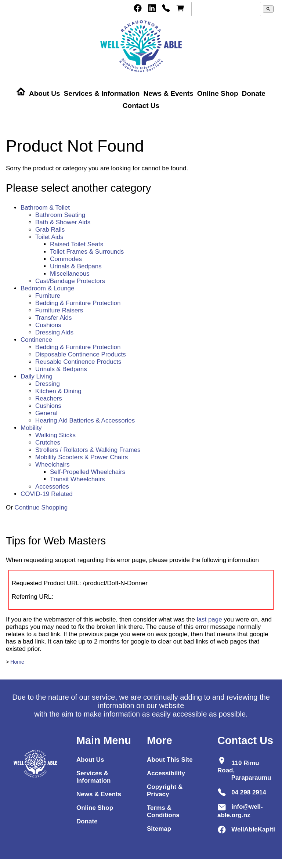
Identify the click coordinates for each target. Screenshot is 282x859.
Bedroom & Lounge (48, 288)
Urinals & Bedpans (76, 266)
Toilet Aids (49, 236)
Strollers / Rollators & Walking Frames (88, 449)
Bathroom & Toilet (45, 207)
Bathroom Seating (60, 214)
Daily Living (37, 376)
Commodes (66, 258)
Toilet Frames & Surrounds (87, 251)
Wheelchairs (52, 464)
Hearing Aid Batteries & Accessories (85, 420)
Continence (36, 339)
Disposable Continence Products (80, 354)
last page (209, 619)
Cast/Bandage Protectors (70, 281)
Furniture (47, 295)
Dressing (47, 383)
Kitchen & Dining (58, 391)
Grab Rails (50, 229)
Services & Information (102, 93)
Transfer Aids (53, 317)
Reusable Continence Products (78, 361)
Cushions (48, 325)
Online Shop (217, 93)
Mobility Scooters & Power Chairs (81, 457)
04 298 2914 (248, 792)
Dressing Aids (54, 332)
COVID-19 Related (47, 493)
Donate (253, 93)
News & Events (168, 93)
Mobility (31, 427)
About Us (44, 93)
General (46, 413)
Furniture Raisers (59, 310)
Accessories (52, 486)
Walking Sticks (55, 435)
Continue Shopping (41, 507)
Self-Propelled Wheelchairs (87, 471)
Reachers (48, 398)
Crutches (47, 442)
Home (17, 662)
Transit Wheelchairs (77, 479)
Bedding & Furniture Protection (77, 303)
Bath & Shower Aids (62, 222)
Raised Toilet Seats (76, 244)
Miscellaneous (70, 273)
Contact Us (141, 105)
